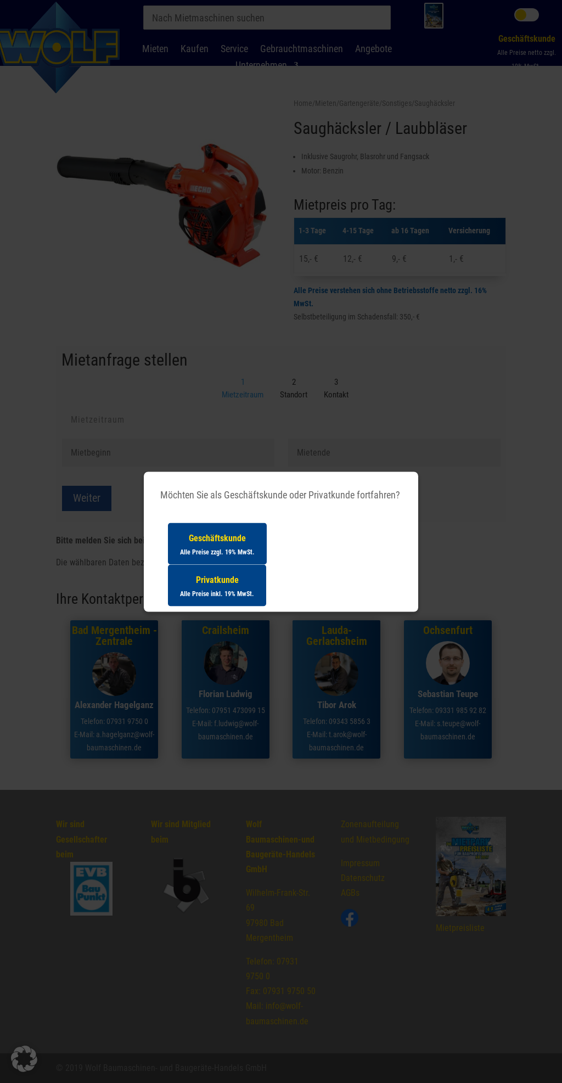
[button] (24, 1059)
